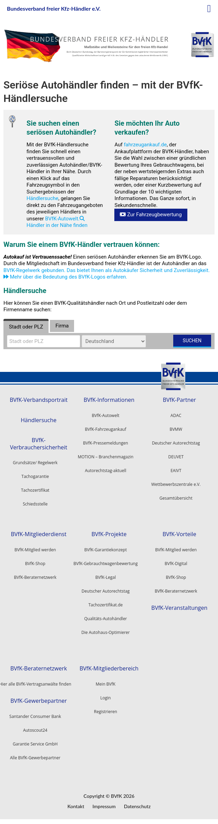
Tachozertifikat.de (106, 605)
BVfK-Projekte (108, 534)
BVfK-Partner (179, 400)
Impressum (104, 806)
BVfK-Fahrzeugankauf (105, 429)
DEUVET (176, 457)
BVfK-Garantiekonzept (105, 550)
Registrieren (105, 712)
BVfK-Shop (176, 577)
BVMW (175, 429)
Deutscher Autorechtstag (176, 443)
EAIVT (175, 470)
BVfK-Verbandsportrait (39, 400)
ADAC (175, 415)
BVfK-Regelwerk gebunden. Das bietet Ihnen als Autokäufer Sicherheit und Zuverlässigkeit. (106, 270)
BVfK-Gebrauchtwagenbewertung (105, 563)
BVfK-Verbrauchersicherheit (38, 444)
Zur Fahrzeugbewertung (150, 214)
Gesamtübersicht (176, 498)
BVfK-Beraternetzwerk (176, 591)
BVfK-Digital (176, 563)
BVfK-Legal (105, 577)
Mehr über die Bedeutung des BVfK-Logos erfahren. (65, 277)
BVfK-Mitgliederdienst (38, 534)
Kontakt (76, 806)
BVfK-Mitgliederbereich (109, 668)
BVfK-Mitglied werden (176, 550)
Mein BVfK (105, 684)
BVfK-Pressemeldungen (105, 443)
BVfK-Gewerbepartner (38, 701)
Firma (62, 326)
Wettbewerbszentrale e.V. (175, 484)
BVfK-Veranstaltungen (179, 608)
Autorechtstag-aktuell (105, 470)
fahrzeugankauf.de (145, 145)
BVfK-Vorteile (179, 534)
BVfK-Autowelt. (62, 219)
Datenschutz (137, 806)
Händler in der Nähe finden (57, 222)
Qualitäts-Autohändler (105, 619)
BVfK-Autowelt (106, 415)
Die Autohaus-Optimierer (105, 632)
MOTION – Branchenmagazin (106, 457)
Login (105, 698)
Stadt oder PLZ (26, 327)
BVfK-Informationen (109, 400)
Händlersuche (42, 198)
